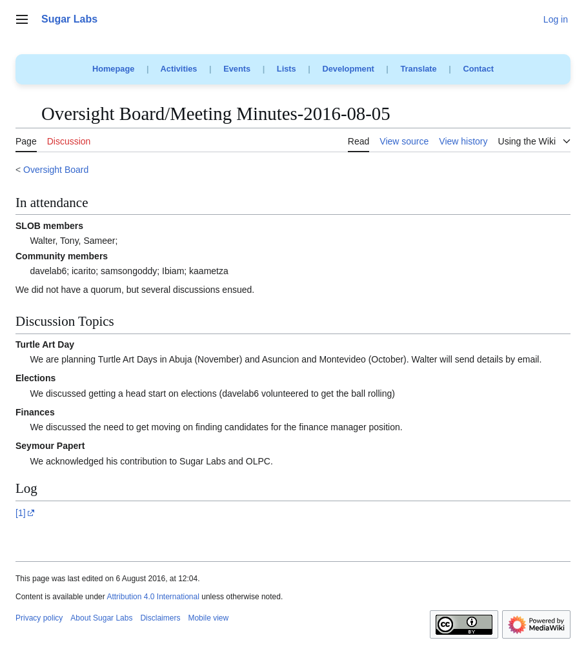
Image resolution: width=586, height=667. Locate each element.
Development (348, 69)
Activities (179, 69)
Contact (478, 69)
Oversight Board (55, 169)
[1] (20, 513)
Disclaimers (160, 617)
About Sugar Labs (101, 617)
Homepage (113, 69)
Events (236, 69)
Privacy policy (39, 617)
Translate (419, 69)
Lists (286, 69)
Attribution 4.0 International (152, 596)
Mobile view (208, 617)
